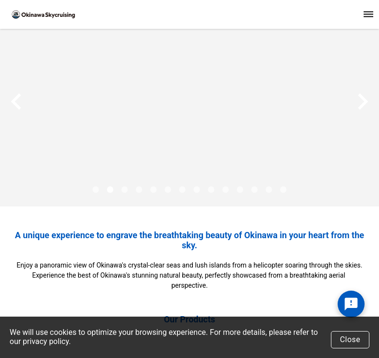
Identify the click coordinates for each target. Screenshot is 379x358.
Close (350, 339)
